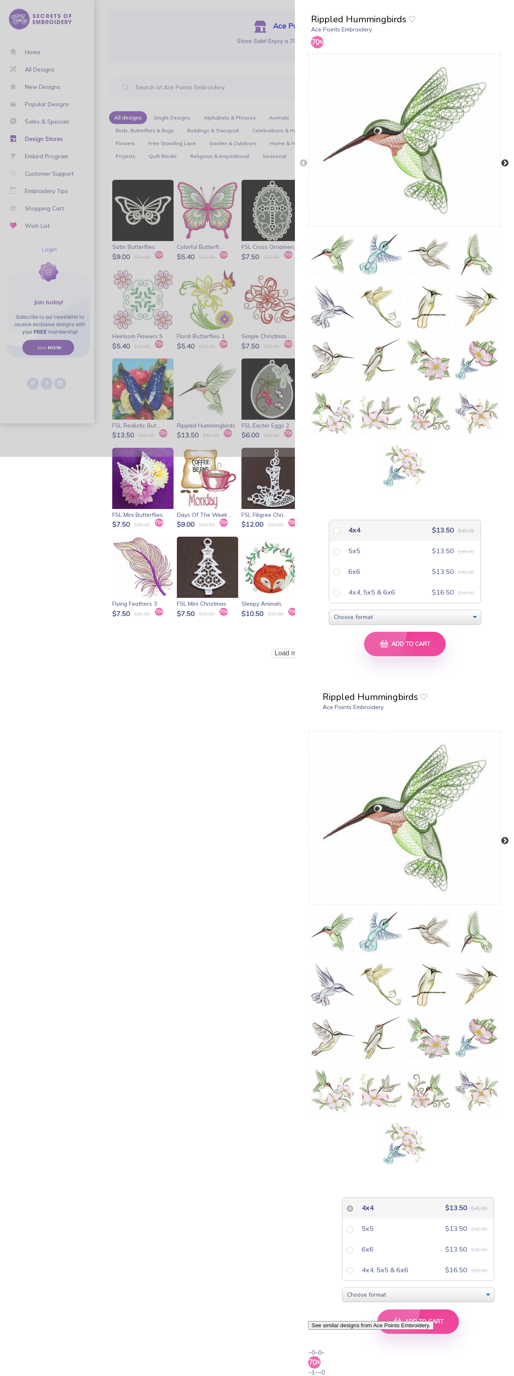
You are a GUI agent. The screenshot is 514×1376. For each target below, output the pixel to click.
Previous (303, 163)
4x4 (353, 530)
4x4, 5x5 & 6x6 (371, 592)
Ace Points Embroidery (341, 29)
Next (505, 163)
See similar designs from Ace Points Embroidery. (370, 1325)
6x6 (353, 571)
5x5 (353, 550)
